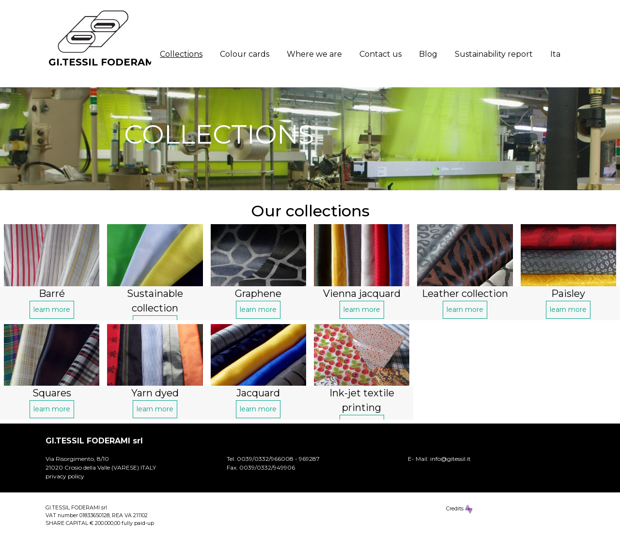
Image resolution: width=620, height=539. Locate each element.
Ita (555, 54)
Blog (428, 54)
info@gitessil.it (450, 458)
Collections (181, 54)
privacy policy (65, 476)
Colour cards (244, 54)
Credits (459, 509)
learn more (51, 309)
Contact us (380, 54)
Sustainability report (494, 54)
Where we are (314, 54)
